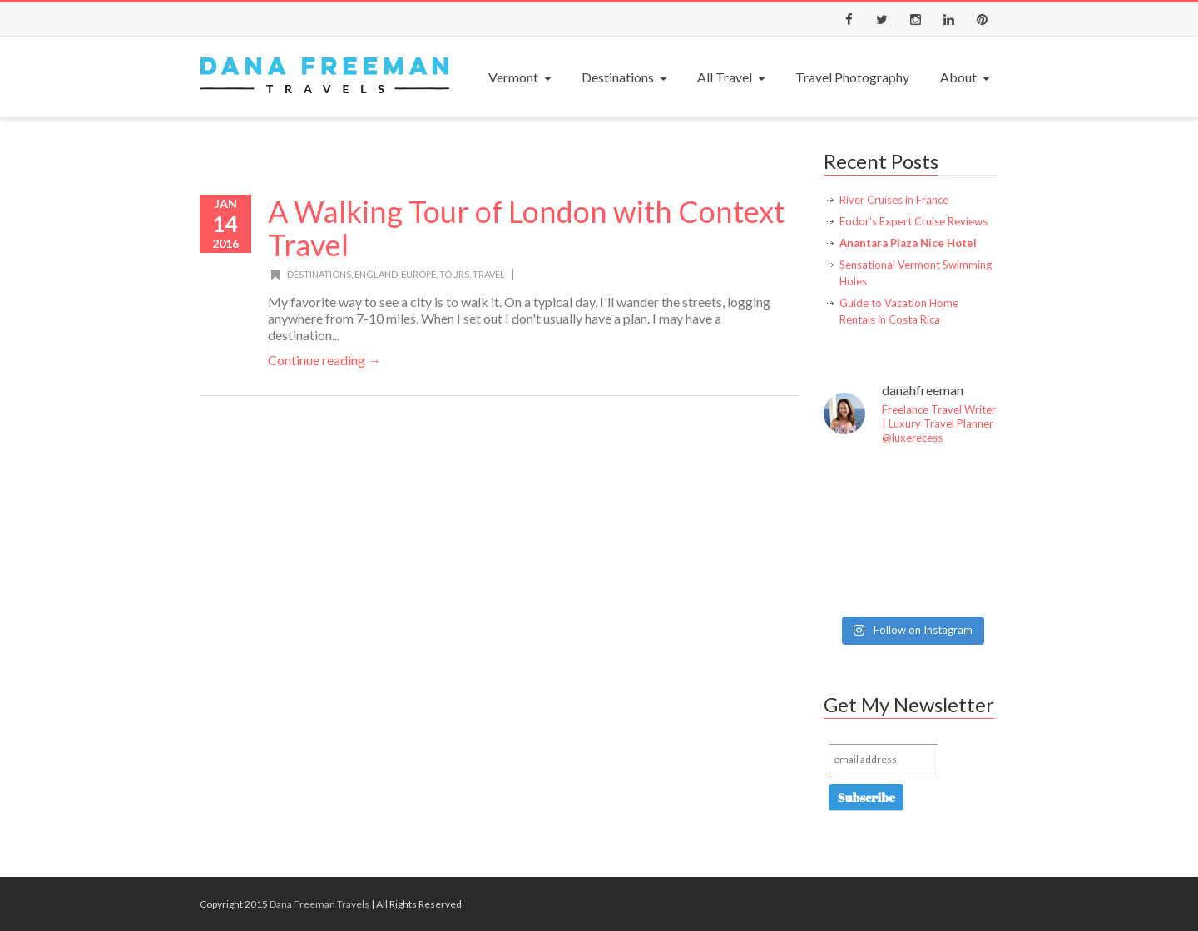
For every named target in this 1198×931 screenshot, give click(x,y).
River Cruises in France (893, 199)
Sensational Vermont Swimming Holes (915, 273)
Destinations (626, 77)
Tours (454, 274)
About (966, 77)
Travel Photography (852, 77)
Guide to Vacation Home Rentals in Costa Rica (898, 311)
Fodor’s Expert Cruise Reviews (913, 221)
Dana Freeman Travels (319, 904)
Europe (418, 274)
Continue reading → (324, 360)
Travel (489, 274)
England (376, 274)
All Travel (732, 77)
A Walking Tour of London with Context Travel (526, 228)
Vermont (521, 77)
